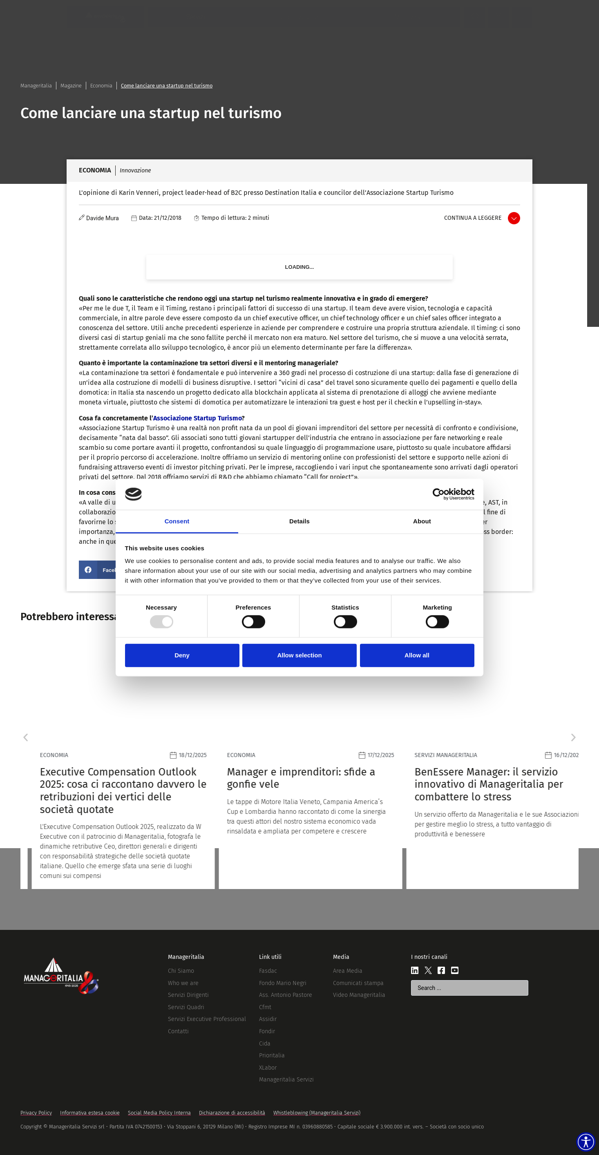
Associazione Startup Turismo (197, 418)
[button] (106, 570)
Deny (182, 655)
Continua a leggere (473, 217)
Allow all (417, 655)
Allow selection (299, 655)
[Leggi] (112, 764)
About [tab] (422, 521)
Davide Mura (102, 218)
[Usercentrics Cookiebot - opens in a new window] (438, 494)
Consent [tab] (177, 521)
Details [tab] (299, 521)
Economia (101, 86)
